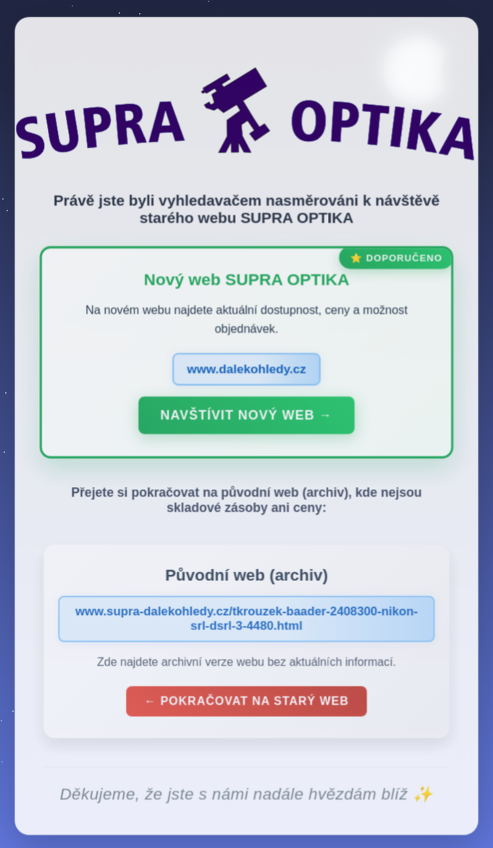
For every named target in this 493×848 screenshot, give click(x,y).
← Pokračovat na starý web (246, 704)
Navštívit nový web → (247, 418)
